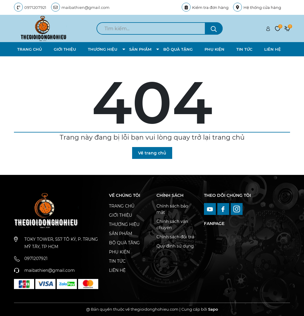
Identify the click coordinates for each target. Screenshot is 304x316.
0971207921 (35, 7)
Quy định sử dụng (175, 246)
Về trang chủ (152, 153)
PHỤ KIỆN (214, 49)
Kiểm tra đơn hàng (205, 7)
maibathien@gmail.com (85, 7)
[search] (159, 28)
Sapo (213, 309)
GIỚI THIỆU (65, 49)
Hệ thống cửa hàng (257, 7)
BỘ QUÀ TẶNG (178, 49)
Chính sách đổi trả (175, 237)
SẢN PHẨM (140, 49)
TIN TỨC (244, 49)
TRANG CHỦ (29, 49)
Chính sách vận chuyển (172, 224)
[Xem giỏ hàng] (287, 28)
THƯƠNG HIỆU (102, 49)
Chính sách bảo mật (172, 209)
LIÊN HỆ (272, 49)
